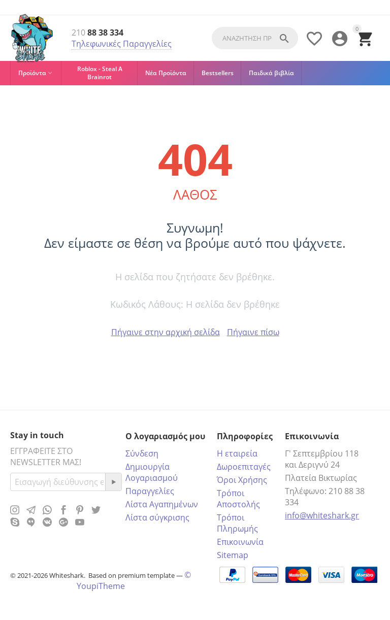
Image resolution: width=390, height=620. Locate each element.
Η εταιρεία (237, 453)
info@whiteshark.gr (322, 515)
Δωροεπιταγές (244, 466)
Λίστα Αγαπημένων (161, 504)
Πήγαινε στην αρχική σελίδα (165, 332)
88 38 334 (97, 33)
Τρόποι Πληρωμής (237, 523)
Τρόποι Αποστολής (238, 498)
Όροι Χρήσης (242, 479)
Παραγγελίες (149, 491)
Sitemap (232, 555)
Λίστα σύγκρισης (157, 517)
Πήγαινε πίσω (253, 332)
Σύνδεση (141, 453)
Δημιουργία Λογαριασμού (151, 472)
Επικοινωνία (240, 541)
